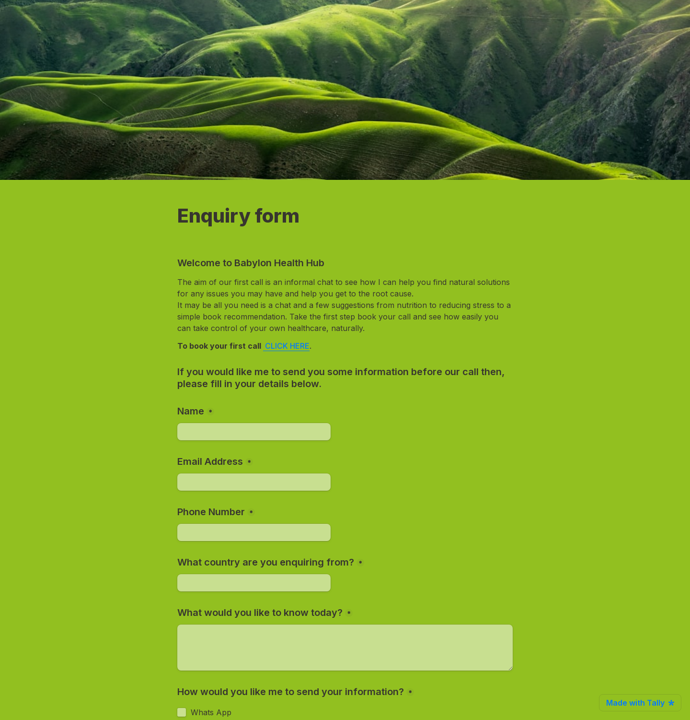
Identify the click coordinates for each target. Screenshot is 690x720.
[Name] (254, 431)
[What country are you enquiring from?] (254, 582)
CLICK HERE (287, 346)
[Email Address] (254, 482)
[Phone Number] (254, 532)
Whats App (211, 712)
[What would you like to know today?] (345, 648)
